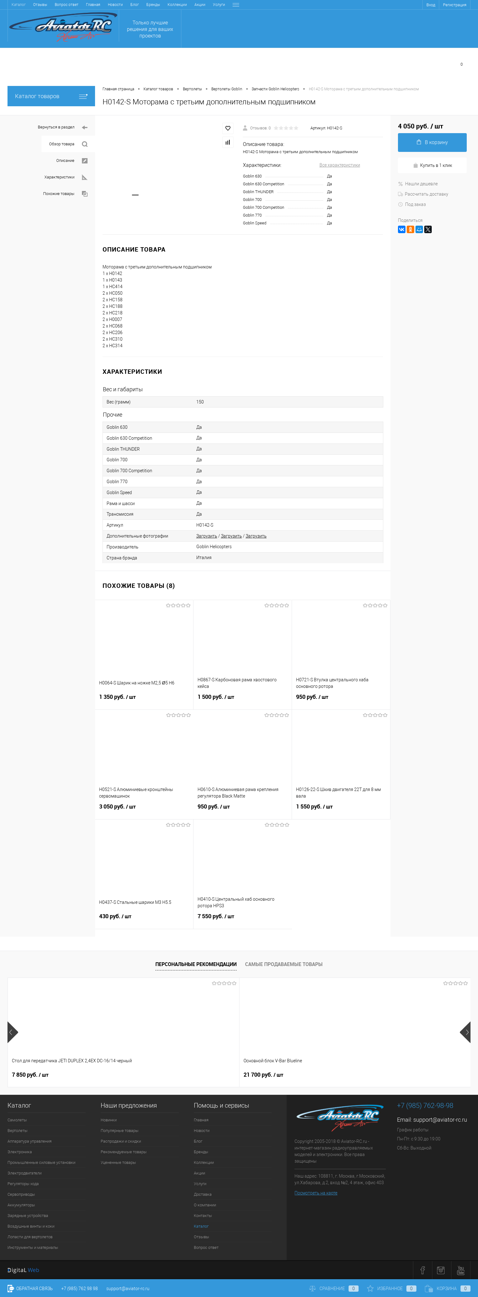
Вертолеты (18, 1130)
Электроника (20, 1151)
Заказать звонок (247, 74)
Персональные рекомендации (196, 964)
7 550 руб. (243, 920)
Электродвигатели (25, 1173)
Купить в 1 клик (432, 165)
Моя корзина (443, 64)
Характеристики (66, 177)
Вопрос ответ (206, 1247)
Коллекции (103, 5)
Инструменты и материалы (33, 1247)
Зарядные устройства (28, 1215)
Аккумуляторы (21, 1205)
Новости (40, 5)
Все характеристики (340, 165)
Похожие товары (65, 194)
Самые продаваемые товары (284, 964)
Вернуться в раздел (63, 128)
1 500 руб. (243, 701)
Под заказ (412, 204)
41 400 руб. (310, 1074)
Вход (430, 5)
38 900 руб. (217, 1074)
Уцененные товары (118, 1162)
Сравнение (377, 64)
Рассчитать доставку (423, 194)
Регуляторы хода (23, 1183)
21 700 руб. (124, 1074)
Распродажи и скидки (121, 1141)
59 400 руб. (402, 1074)
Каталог (201, 1226)
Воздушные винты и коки (31, 1226)
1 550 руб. (341, 810)
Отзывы (201, 1236)
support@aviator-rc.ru (440, 1119)
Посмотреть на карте (315, 1192)
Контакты (219, 5)
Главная (19, 5)
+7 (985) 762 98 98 (79, 1288)
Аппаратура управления (30, 1141)
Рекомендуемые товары (124, 1151)
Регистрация (454, 5)
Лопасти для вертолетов (30, 1236)
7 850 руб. (30, 1074)
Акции (125, 5)
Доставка (166, 5)
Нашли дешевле (418, 183)
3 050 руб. (144, 810)
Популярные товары (119, 1130)
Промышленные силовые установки (41, 1162)
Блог (60, 5)
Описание (72, 161)
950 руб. (341, 701)
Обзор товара (68, 144)
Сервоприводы (21, 1194)
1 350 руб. (144, 701)
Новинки (109, 1120)
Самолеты (17, 1120)
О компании (192, 5)
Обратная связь (30, 1288)
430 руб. (144, 920)
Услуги (144, 5)
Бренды (79, 5)
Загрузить (206, 535)
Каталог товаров (51, 96)
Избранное (319, 64)
